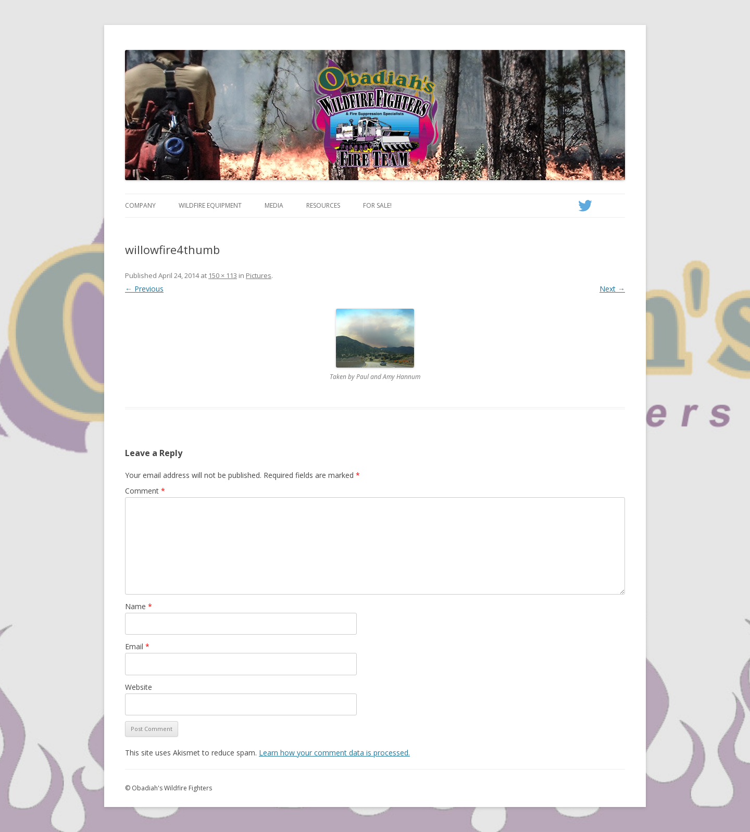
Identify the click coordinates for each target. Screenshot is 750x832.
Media (274, 205)
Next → (612, 289)
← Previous (144, 289)
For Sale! (377, 205)
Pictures (258, 275)
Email (137, 646)
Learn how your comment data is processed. (334, 753)
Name (138, 606)
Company (140, 205)
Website (138, 687)
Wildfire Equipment (210, 205)
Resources (323, 205)
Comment (145, 491)
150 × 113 (222, 275)
